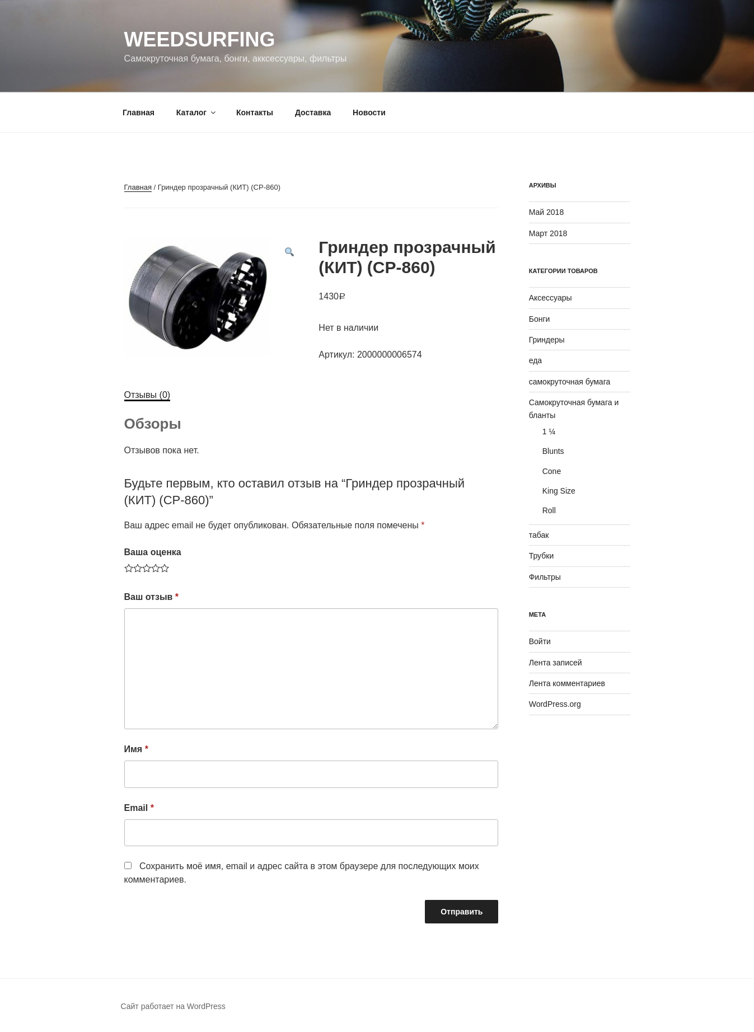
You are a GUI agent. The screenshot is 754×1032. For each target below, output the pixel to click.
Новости (369, 112)
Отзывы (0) (147, 395)
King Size (558, 490)
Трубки (541, 555)
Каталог (196, 112)
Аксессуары (550, 297)
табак (539, 535)
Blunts (553, 451)
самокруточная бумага (570, 381)
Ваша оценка (152, 552)
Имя (136, 749)
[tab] (147, 395)
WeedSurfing (199, 39)
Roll (549, 510)
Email (139, 808)
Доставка (313, 112)
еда (535, 360)
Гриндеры (547, 339)
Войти (540, 641)
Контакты (254, 112)
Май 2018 (546, 212)
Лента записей (555, 662)
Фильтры (545, 577)
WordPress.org (555, 704)
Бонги (539, 319)
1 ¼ (548, 431)
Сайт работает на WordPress (173, 1006)
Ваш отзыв (151, 597)
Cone (551, 471)
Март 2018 (548, 233)
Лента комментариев (567, 683)
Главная (138, 112)
